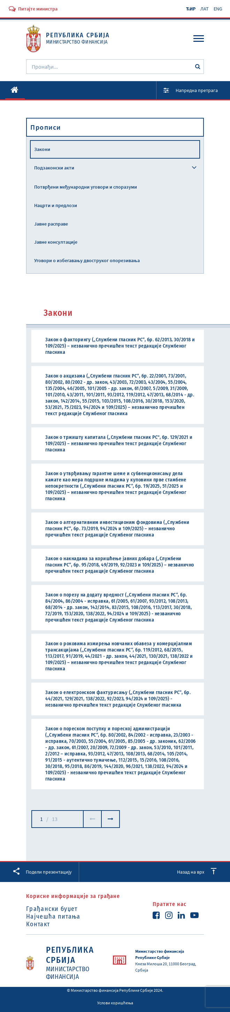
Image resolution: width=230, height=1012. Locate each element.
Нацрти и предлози (55, 205)
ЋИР (191, 9)
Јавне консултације (55, 242)
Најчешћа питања (53, 916)
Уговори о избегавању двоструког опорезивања (87, 260)
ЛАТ (204, 9)
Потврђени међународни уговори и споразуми (85, 187)
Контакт (38, 924)
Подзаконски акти (54, 168)
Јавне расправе (51, 224)
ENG (218, 9)
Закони (42, 149)
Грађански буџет (52, 909)
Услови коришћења (115, 1002)
